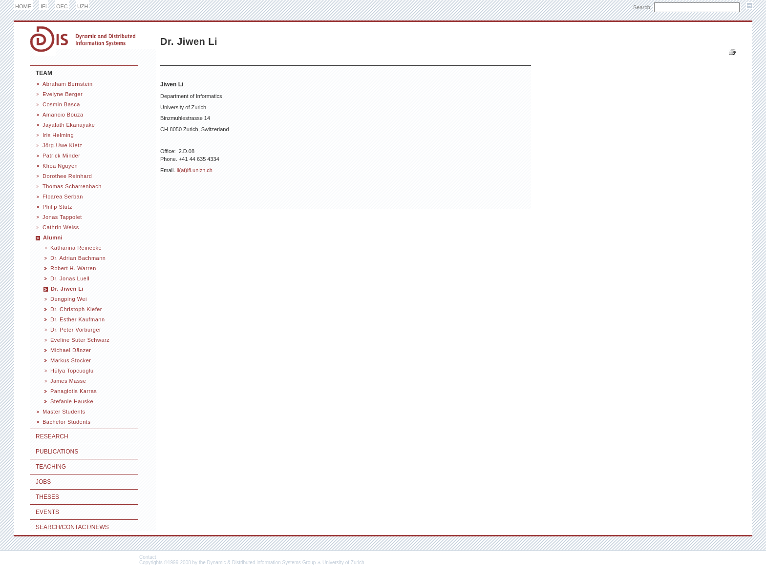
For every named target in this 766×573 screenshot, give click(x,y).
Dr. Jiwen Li (67, 289)
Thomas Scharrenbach (72, 186)
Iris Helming (58, 135)
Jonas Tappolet (62, 217)
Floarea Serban (63, 196)
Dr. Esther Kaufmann (77, 319)
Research (52, 436)
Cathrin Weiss (61, 227)
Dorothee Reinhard (67, 176)
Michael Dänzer (70, 350)
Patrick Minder (61, 155)
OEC (62, 6)
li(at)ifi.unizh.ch (195, 170)
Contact (147, 557)
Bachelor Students (66, 422)
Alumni (53, 237)
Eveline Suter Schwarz (79, 340)
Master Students (64, 412)
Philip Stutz (57, 207)
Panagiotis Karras (73, 391)
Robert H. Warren (73, 268)
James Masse (68, 381)
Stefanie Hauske (71, 401)
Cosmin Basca (61, 104)
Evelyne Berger (63, 94)
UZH (82, 6)
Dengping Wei (68, 299)
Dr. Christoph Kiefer (76, 309)
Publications (57, 451)
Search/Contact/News (72, 527)
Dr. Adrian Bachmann (78, 258)
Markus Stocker (70, 360)
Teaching (51, 466)
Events (47, 512)
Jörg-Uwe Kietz (63, 145)
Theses (47, 497)
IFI (44, 6)
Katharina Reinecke (76, 248)
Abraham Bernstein (68, 84)
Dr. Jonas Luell (69, 278)
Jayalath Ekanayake (69, 125)
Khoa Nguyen (60, 166)
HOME (23, 6)
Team (44, 73)
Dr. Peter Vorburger (75, 330)
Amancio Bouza (63, 115)
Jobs (43, 481)
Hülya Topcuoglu (72, 371)
